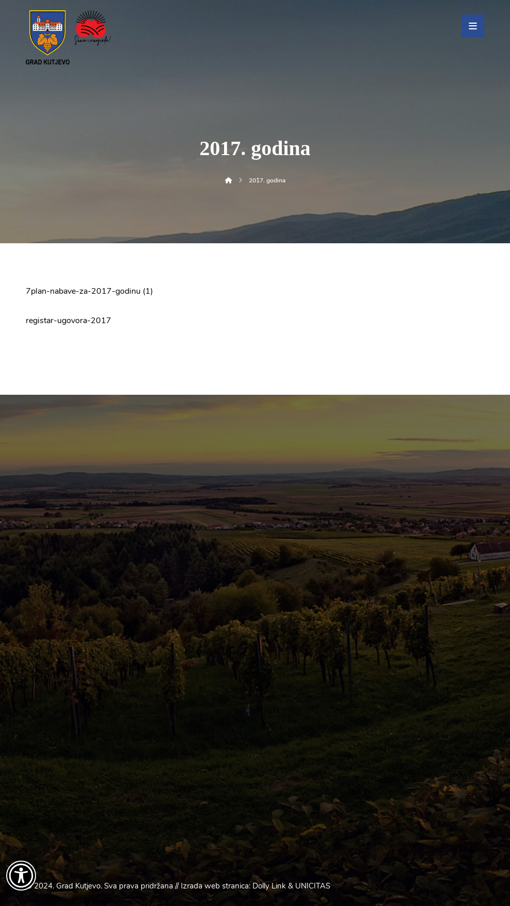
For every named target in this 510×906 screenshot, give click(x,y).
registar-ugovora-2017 (68, 320)
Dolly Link (269, 886)
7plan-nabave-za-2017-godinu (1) (89, 291)
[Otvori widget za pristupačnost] (21, 876)
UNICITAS (312, 886)
